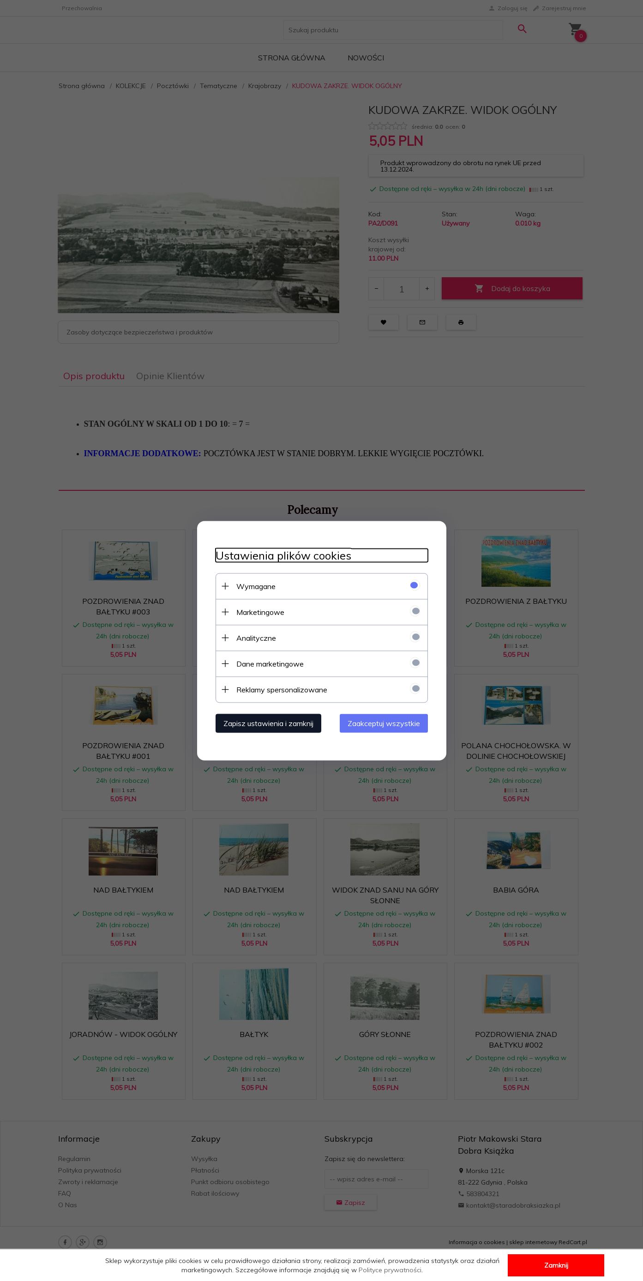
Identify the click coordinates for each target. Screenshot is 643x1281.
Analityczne (256, 637)
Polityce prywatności (390, 1270)
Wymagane (256, 585)
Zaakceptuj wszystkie (384, 722)
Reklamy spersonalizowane (281, 689)
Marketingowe (260, 611)
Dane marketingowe (270, 663)
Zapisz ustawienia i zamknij (268, 722)
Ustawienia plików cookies (283, 555)
